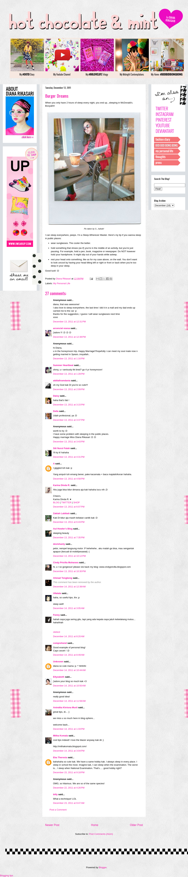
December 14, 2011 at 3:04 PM (69, 750)
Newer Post (52, 825)
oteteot (56, 632)
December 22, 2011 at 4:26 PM (69, 787)
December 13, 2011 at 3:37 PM (69, 420)
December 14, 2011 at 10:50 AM (69, 685)
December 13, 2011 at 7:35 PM (69, 537)
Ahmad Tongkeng (62, 578)
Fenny (56, 615)
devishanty (59, 544)
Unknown (58, 661)
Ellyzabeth (58, 677)
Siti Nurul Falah (61, 448)
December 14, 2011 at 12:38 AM (69, 586)
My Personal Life (61, 283)
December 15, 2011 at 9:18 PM (69, 772)
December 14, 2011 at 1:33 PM (69, 729)
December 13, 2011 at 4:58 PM (69, 478)
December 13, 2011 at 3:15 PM (69, 404)
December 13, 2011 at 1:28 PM (69, 374)
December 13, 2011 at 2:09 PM (69, 389)
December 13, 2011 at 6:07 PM (69, 506)
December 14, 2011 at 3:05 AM (68, 608)
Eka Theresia (60, 757)
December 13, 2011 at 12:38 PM (69, 337)
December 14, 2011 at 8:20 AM (68, 636)
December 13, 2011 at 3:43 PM (69, 441)
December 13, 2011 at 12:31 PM (69, 321)
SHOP (76, 502)
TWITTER (66, 502)
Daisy (56, 396)
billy (55, 794)
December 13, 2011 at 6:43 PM (69, 522)
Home (94, 825)
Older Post (136, 825)
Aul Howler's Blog (63, 528)
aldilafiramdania (61, 380)
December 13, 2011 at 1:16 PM (69, 358)
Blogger (102, 867)
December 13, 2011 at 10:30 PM (69, 571)
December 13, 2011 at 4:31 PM (69, 457)
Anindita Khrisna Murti (65, 707)
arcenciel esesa (61, 328)
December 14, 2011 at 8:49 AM (68, 655)
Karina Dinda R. (61, 485)
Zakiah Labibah (61, 513)
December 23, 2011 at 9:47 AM (68, 803)
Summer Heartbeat (63, 365)
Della (56, 411)
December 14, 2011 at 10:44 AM (69, 670)
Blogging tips (6, 875)
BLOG (56, 502)
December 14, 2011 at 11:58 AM (69, 701)
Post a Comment (58, 809)
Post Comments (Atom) (101, 834)
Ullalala (57, 593)
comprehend (60, 643)
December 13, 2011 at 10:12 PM (69, 556)
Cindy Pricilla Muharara (66, 562)
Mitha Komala (60, 735)
